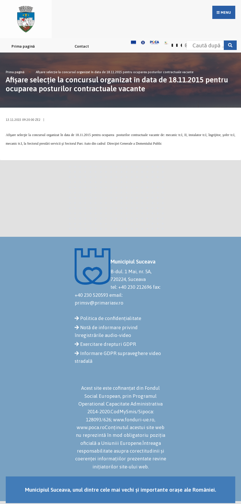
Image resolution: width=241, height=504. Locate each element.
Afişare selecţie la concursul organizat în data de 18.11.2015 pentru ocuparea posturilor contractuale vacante (114, 72)
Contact (82, 46)
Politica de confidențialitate (110, 318)
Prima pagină (23, 46)
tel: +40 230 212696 (131, 287)
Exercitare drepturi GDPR (108, 344)
